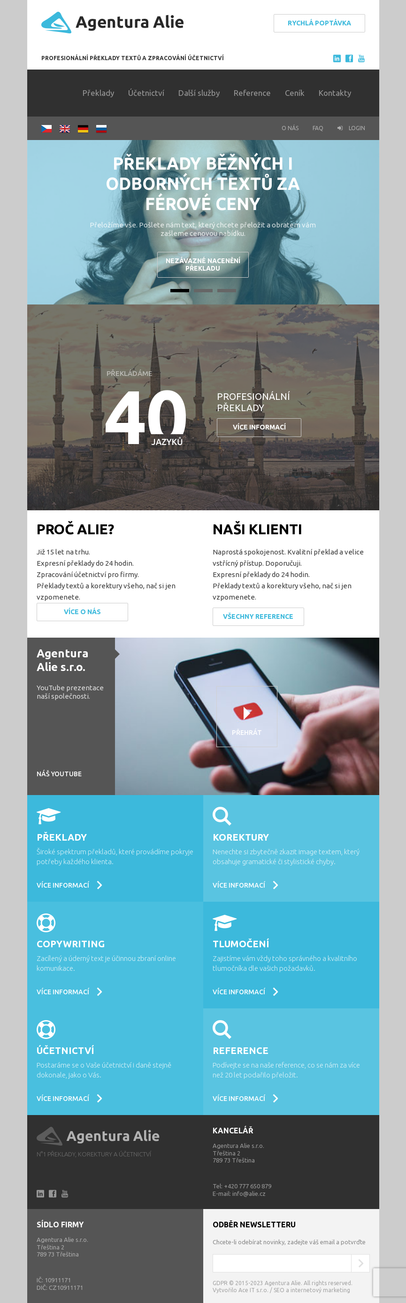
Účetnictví (146, 92)
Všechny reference (258, 616)
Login (351, 128)
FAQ (318, 128)
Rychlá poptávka (319, 23)
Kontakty (335, 92)
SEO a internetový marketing (312, 1290)
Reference (252, 92)
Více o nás (82, 612)
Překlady (98, 92)
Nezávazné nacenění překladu (203, 264)
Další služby (199, 92)
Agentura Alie (112, 23)
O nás (290, 128)
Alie (99, 1136)
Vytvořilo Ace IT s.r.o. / (243, 1290)
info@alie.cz (249, 1193)
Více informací (259, 427)
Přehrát (247, 732)
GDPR (220, 1283)
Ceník (295, 92)
